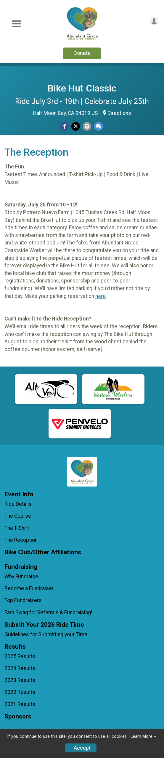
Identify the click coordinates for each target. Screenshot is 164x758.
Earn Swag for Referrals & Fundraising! (48, 612)
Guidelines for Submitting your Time (45, 634)
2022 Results (19, 692)
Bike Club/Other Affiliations (42, 552)
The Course (17, 516)
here (100, 296)
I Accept (81, 748)
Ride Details (18, 504)
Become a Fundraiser (29, 588)
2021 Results (19, 704)
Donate (82, 53)
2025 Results (19, 656)
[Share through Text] (98, 126)
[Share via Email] (87, 126)
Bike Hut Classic (82, 88)
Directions (119, 113)
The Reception (21, 540)
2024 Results (19, 668)
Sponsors (17, 716)
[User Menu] (154, 21)
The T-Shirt (16, 528)
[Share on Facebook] (64, 126)
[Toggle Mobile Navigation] (16, 24)
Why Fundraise (21, 576)
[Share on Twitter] (75, 126)
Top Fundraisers (23, 600)
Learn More (141, 736)
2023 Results (19, 680)
